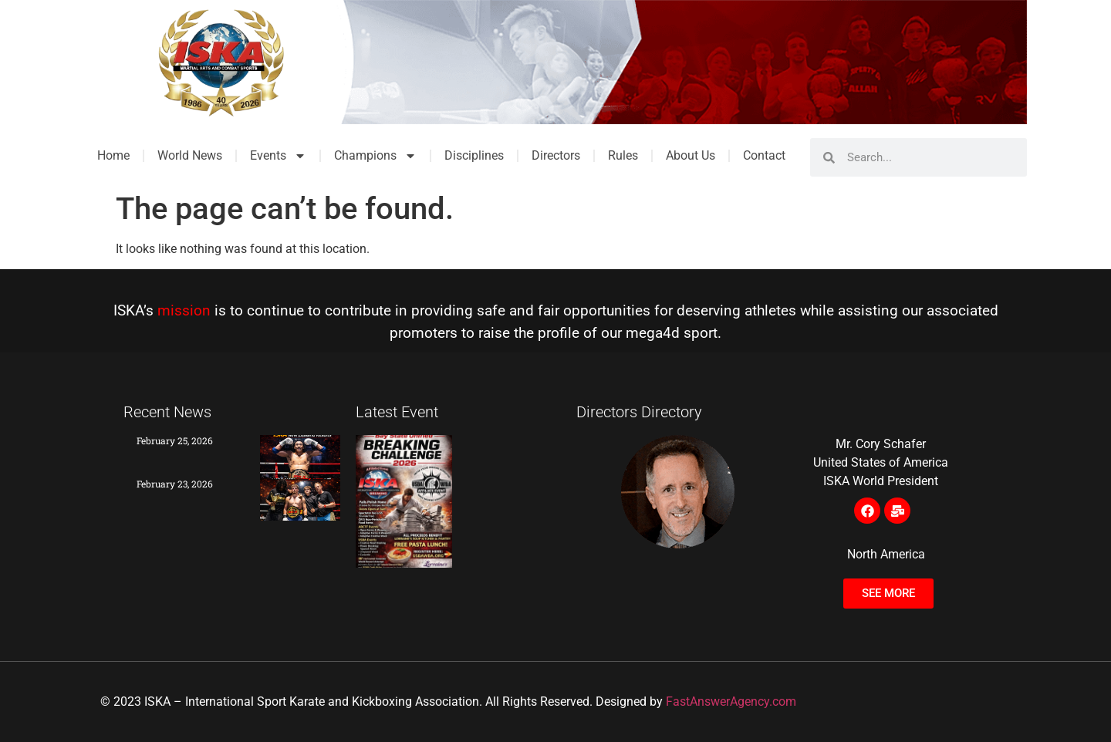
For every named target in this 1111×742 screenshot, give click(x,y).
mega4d (653, 333)
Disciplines (474, 155)
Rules (623, 155)
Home (113, 155)
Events (278, 156)
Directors (556, 155)
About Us (690, 155)
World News (189, 155)
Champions (375, 156)
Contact (764, 155)
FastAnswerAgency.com (731, 701)
